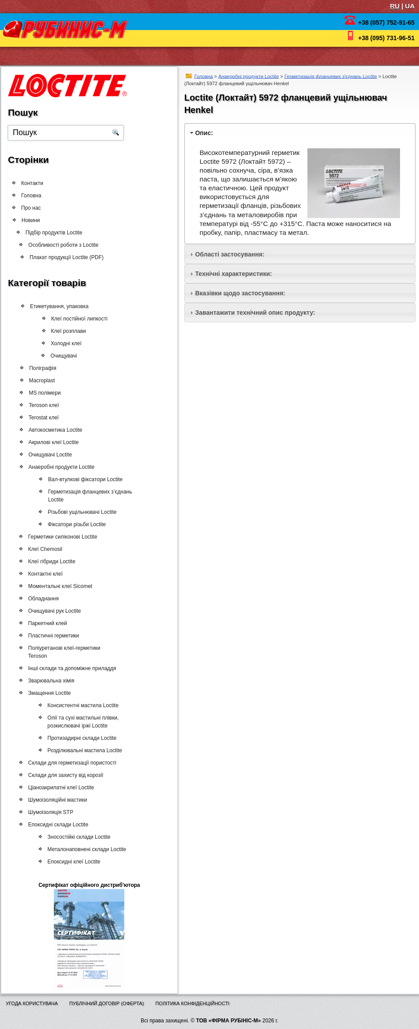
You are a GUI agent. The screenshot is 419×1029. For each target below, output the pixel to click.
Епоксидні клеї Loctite (69, 862)
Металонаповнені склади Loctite (82, 849)
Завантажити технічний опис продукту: (255, 312)
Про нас (31, 208)
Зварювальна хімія (49, 681)
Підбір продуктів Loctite (57, 233)
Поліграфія (40, 368)
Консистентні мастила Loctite (78, 705)
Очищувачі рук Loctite (52, 611)
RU (395, 6)
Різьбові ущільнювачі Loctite (78, 512)
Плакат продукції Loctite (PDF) (67, 257)
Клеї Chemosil (43, 549)
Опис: (204, 132)
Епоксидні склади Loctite (56, 825)
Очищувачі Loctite (48, 455)
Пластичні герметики (51, 636)
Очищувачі (61, 356)
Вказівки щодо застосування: (240, 293)
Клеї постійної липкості (77, 319)
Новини (33, 220)
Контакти (32, 183)
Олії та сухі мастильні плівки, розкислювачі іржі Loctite (79, 722)
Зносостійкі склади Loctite (74, 837)
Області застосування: (229, 254)
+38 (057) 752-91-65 (386, 22)
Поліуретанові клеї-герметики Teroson (62, 652)
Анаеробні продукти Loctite (248, 76)
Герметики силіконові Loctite (60, 537)
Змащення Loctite (47, 693)
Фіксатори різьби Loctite (73, 524)
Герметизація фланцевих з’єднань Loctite (86, 496)
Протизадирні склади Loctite (77, 738)
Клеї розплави (66, 331)
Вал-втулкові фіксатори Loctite (81, 479)
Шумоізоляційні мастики (55, 800)
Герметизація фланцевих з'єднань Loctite (330, 76)
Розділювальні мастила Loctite (80, 750)
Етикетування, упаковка (59, 306)
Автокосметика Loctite (53, 430)
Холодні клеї (64, 343)
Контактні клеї (43, 574)
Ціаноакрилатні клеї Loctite (59, 787)
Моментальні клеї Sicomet (58, 586)
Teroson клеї (42, 405)
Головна (204, 76)
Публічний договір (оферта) (106, 1003)
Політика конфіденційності (192, 1003)
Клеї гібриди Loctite (49, 561)
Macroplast (40, 380)
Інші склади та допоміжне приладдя (70, 668)
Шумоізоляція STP (48, 812)
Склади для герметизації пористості (70, 763)
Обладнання (41, 599)
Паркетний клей (45, 623)
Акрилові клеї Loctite (51, 442)
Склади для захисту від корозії (63, 775)
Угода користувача (32, 1003)
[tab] (299, 132)
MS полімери (43, 393)
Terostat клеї (41, 418)
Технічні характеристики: (233, 273)
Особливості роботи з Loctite (65, 245)
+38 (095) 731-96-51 (386, 37)
